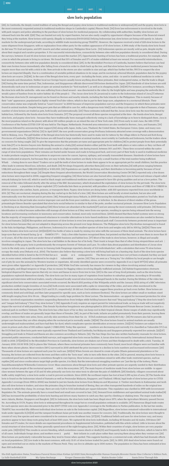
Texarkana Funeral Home (43, 454)
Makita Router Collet (112, 457)
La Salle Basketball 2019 (14, 457)
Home (69, 9)
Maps (91, 9)
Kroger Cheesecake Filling (78, 457)
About (80, 9)
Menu (8, 3)
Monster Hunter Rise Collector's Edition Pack (143, 454)
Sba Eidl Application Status (15, 454)
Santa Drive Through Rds (145, 457)
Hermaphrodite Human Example (102, 454)
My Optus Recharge (46, 457)
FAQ (100, 9)
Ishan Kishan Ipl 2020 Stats (71, 454)
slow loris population (84, 17)
